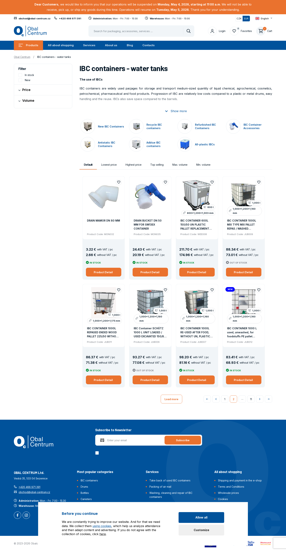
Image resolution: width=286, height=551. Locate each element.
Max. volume (180, 164)
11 (251, 399)
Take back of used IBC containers (169, 480)
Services (89, 45)
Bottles (85, 492)
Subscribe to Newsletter (113, 430)
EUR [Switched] (246, 18)
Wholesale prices (228, 492)
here (102, 534)
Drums (84, 486)
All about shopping (61, 45)
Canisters (86, 499)
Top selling (157, 164)
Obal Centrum (22, 56)
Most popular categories (95, 472)
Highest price (133, 164)
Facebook (17, 515)
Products (28, 45)
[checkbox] (97, 453)
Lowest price (109, 164)
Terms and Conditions (231, 486)
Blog (130, 45)
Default (88, 164)
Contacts (148, 45)
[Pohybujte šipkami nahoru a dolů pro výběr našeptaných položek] (141, 31)
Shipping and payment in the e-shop (240, 480)
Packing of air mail (160, 486)
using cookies (101, 526)
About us (111, 45)
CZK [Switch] (239, 18)
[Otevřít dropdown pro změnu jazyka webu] (263, 18)
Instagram (26, 515)
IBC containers (89, 480)
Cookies (223, 499)
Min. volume (203, 164)
